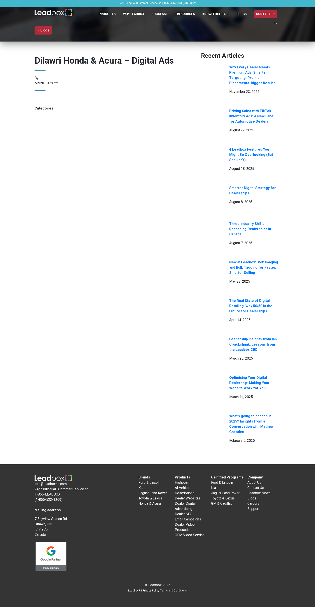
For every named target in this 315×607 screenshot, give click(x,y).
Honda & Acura (149, 503)
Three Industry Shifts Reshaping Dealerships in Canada (250, 229)
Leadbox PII (135, 590)
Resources (186, 14)
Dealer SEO (183, 514)
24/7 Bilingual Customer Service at (157, 3)
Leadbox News (259, 493)
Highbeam (182, 482)
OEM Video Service (190, 535)
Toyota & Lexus (150, 498)
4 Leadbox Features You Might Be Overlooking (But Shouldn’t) (251, 154)
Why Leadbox (133, 14)
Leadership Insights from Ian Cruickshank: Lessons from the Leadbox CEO (253, 344)
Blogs (242, 14)
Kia (140, 488)
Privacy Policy (151, 590)
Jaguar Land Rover (152, 493)
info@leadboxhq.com (51, 484)
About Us (254, 482)
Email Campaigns (188, 519)
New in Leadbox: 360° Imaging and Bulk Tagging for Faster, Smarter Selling (253, 267)
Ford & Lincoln (149, 482)
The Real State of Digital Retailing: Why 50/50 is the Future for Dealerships (250, 306)
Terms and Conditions (173, 590)
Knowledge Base (215, 14)
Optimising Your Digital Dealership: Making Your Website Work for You (249, 383)
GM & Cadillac (221, 503)
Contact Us (266, 14)
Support (253, 509)
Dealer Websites (188, 498)
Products (107, 14)
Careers (253, 503)
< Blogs (43, 30)
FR (275, 23)
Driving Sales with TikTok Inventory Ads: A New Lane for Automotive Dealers (251, 116)
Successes (161, 14)
